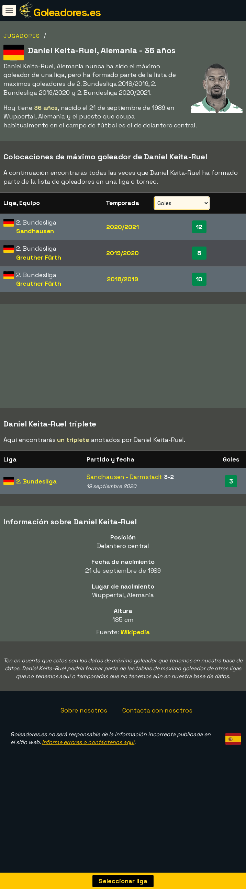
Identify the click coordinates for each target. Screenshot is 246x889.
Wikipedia (135, 655)
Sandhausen (35, 231)
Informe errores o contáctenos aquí (88, 765)
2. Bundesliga (36, 504)
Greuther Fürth (38, 257)
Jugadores (21, 35)
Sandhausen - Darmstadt (124, 500)
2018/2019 (122, 279)
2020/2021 (122, 227)
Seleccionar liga (123, 881)
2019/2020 (122, 253)
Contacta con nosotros (157, 733)
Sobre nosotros (83, 733)
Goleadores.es (67, 12)
